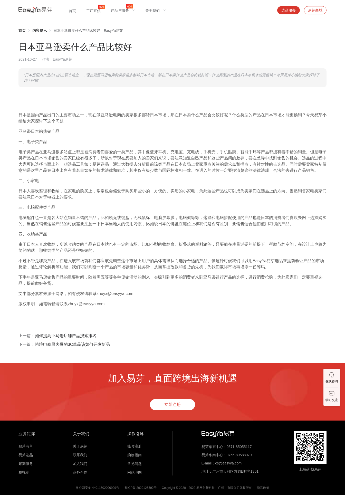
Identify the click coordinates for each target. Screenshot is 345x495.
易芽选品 (25, 455)
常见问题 (134, 464)
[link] (22, 30)
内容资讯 (39, 30)
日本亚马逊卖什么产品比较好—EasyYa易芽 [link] (88, 30)
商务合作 (80, 472)
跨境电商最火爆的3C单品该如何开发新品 (72, 344)
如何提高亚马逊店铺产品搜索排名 (66, 336)
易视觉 (23, 472)
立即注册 (172, 404)
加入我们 (80, 464)
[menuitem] (72, 10)
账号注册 (134, 446)
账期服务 (25, 464)
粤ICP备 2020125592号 (140, 488)
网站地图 (134, 472)
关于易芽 (80, 446)
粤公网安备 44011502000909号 (97, 488)
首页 (22, 30)
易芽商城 (315, 10)
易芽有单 (25, 446)
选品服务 (288, 10)
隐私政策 (263, 488)
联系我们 (80, 455)
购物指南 (134, 455)
